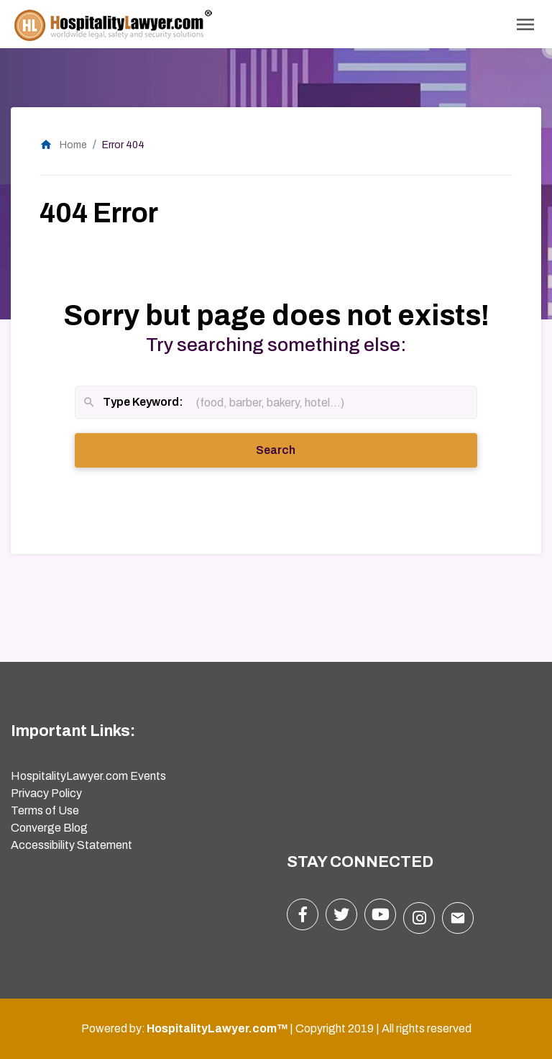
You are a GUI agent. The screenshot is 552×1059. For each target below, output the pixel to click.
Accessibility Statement (71, 845)
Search (295, 449)
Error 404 (123, 145)
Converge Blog (49, 828)
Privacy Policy (46, 793)
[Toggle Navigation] (525, 24)
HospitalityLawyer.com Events (88, 776)
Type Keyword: (133, 403)
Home (63, 145)
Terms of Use (45, 810)
